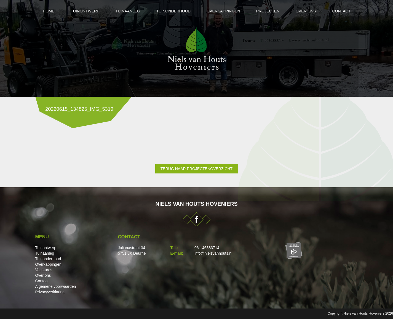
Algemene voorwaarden (55, 286)
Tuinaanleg (126, 11)
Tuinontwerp (83, 11)
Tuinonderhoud (173, 11)
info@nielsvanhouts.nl (213, 253)
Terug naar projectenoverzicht (196, 169)
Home (47, 11)
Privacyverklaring (50, 292)
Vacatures (43, 270)
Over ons (306, 11)
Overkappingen (223, 11)
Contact (342, 11)
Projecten (268, 11)
